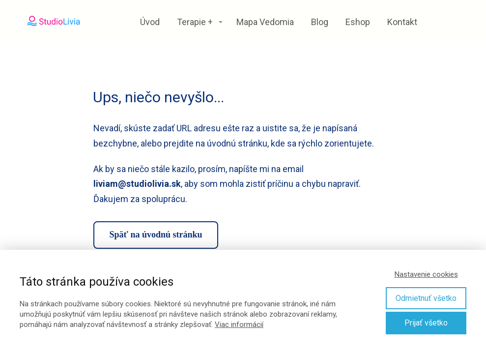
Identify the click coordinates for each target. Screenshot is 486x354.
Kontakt (402, 22)
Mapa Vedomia (265, 22)
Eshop (357, 22)
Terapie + (195, 22)
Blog (319, 22)
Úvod (150, 22)
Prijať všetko (426, 322)
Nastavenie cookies (426, 274)
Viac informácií (239, 324)
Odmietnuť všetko (426, 298)
